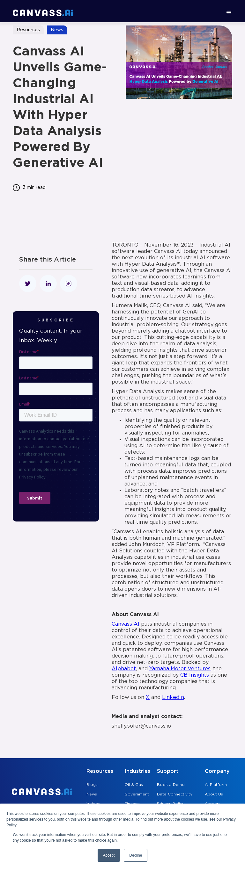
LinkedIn (173, 697)
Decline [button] (135, 855)
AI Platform (216, 785)
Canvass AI (125, 624)
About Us (214, 794)
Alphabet (124, 668)
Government (136, 794)
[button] (229, 12)
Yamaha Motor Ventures (180, 668)
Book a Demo (171, 785)
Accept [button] (109, 855)
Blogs (92, 785)
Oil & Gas (133, 785)
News (91, 794)
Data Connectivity (174, 794)
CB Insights (194, 675)
